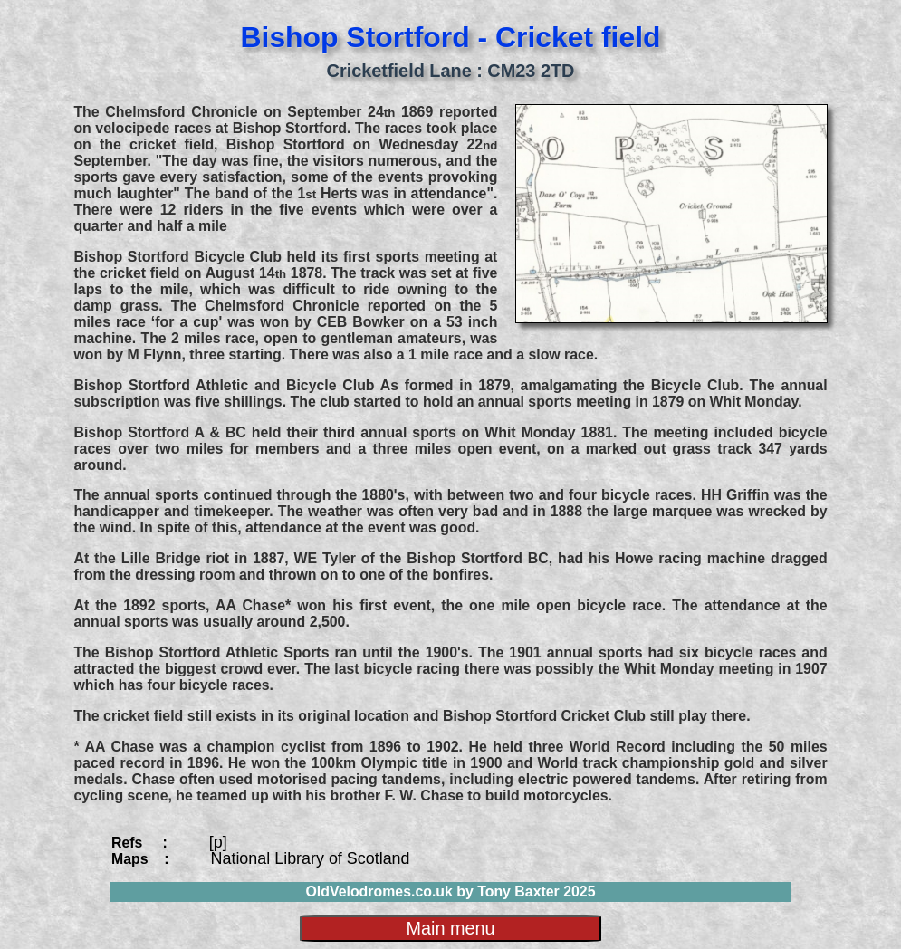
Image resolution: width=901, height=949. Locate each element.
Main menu (450, 928)
